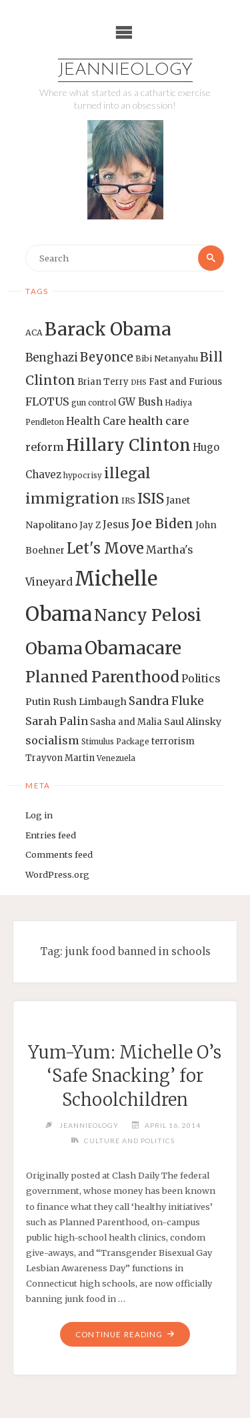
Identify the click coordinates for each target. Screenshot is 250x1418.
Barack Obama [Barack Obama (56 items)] (108, 329)
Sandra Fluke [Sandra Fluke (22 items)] (166, 701)
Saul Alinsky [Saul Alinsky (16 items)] (192, 722)
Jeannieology (125, 70)
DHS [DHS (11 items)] (139, 382)
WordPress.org (57, 874)
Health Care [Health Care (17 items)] (96, 421)
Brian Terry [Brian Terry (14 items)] (103, 382)
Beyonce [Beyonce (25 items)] (106, 357)
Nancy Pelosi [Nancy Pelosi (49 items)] (147, 615)
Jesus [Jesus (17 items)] (116, 524)
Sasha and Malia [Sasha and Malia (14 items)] (126, 722)
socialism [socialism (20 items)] (52, 740)
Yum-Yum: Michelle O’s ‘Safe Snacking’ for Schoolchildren (124, 1076)
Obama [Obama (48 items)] (54, 648)
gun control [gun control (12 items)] (93, 403)
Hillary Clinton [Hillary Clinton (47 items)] (128, 445)
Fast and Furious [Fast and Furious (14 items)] (185, 382)
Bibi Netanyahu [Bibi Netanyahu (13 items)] (166, 358)
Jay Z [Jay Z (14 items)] (90, 525)
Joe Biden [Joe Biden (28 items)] (162, 524)
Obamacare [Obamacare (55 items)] (133, 648)
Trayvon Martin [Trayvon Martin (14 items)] (60, 758)
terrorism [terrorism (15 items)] (173, 741)
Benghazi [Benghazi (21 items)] (51, 358)
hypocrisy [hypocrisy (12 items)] (82, 475)
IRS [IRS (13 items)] (128, 501)
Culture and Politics (129, 1141)
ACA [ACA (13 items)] (34, 332)
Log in (39, 815)
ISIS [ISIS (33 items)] (150, 499)
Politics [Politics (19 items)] (200, 678)
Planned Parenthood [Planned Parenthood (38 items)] (102, 677)
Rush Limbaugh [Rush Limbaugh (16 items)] (90, 702)
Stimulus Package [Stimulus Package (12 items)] (115, 741)
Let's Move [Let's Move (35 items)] (105, 548)
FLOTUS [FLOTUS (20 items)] (47, 401)
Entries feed (50, 835)
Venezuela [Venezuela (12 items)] (116, 758)
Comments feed (59, 854)
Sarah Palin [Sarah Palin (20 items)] (56, 721)
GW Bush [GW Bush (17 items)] (140, 402)
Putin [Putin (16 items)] (38, 702)
